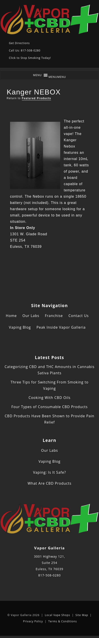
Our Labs (30, 315)
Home (11, 315)
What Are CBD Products (50, 483)
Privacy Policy (33, 621)
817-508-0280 (49, 575)
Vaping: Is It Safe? (49, 472)
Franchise (54, 315)
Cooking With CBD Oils (49, 397)
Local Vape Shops (57, 615)
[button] (57, 77)
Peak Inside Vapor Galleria (61, 327)
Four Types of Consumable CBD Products (49, 406)
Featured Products (36, 98)
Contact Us (78, 315)
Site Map (81, 615)
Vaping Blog (20, 327)
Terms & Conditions (62, 621)
